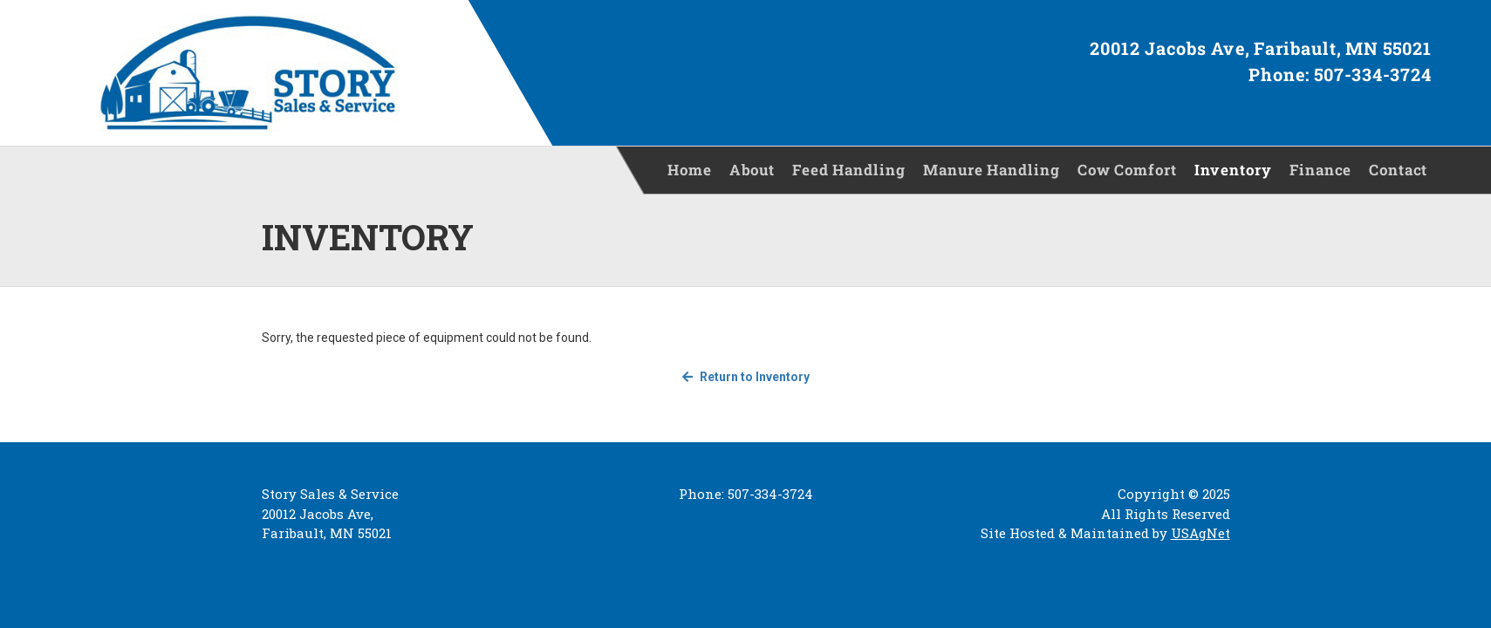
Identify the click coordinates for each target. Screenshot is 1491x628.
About (752, 170)
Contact (1398, 170)
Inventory (1233, 170)
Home (689, 170)
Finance (1320, 170)
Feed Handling (849, 170)
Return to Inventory (746, 377)
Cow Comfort (1127, 170)
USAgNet (1200, 533)
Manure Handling (991, 170)
